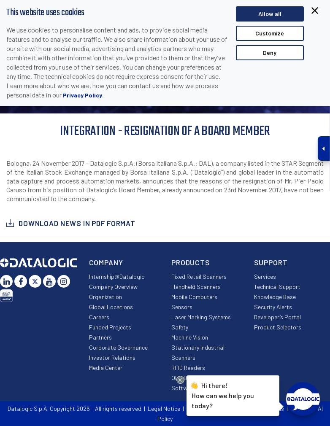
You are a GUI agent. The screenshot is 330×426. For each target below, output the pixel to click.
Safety (179, 327)
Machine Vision (189, 337)
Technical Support (277, 286)
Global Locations (111, 306)
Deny (269, 52)
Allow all (269, 13)
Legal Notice (164, 408)
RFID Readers (188, 367)
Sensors (181, 306)
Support (271, 262)
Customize (269, 33)
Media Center (105, 367)
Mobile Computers (194, 296)
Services (265, 276)
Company (106, 262)
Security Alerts (273, 306)
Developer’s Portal (277, 317)
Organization (105, 296)
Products (190, 262)
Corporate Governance (118, 347)
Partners (100, 337)
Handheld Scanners (196, 286)
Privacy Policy (82, 95)
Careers (99, 317)
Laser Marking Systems (201, 317)
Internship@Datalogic (116, 276)
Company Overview (113, 286)
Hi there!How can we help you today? (222, 395)
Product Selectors (277, 327)
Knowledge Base (275, 296)
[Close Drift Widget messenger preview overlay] (180, 380)
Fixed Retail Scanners (199, 276)
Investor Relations (112, 357)
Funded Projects (110, 327)
